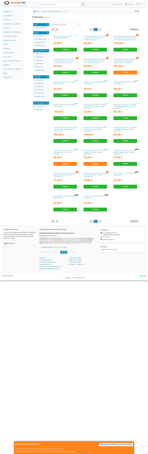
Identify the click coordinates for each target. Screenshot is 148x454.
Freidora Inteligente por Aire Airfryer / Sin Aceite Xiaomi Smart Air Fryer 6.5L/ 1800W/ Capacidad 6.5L (65, 104)
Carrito (141, 4)
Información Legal (75, 431)
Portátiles (6, 20)
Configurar (104, 444)
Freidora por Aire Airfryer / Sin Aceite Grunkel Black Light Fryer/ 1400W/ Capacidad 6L (125, 193)
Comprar (65, 71)
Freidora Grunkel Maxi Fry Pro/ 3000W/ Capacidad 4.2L (62, 59)
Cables (5, 44)
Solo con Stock (40, 28)
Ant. (91, 29)
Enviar (63, 425)
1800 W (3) (38, 57)
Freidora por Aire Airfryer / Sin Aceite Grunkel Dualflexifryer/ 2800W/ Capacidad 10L (64, 237)
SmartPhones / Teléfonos (11, 24)
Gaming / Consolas (9, 40)
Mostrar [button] (134, 29)
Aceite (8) (38, 109)
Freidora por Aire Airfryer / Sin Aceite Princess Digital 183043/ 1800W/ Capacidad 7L (125, 282)
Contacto (129, 4)
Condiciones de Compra (47, 436)
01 (95, 29)
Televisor (6, 28)
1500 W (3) (38, 63)
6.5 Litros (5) (39, 80)
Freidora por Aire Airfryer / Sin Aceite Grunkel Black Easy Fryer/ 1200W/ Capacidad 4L (95, 193)
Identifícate (117, 4)
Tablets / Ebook (8, 53)
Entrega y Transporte (76, 438)
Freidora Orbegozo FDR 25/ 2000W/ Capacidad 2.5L (95, 148)
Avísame (125, 116)
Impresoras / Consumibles (12, 32)
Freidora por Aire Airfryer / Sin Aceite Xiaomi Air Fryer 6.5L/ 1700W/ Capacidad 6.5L (64, 327)
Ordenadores (7, 12)
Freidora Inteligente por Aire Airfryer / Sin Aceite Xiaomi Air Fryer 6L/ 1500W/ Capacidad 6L (95, 59)
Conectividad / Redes (10, 36)
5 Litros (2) (38, 83)
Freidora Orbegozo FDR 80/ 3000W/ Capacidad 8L (64, 192)
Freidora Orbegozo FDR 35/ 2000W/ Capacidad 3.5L (125, 148)
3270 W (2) (38, 67)
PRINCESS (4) (39, 46)
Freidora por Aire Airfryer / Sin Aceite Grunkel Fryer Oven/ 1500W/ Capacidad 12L (95, 237)
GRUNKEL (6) (39, 42)
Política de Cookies (83, 451)
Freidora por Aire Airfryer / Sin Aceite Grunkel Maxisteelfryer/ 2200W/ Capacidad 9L (125, 237)
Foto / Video (7, 57)
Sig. (99, 29)
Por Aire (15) (39, 106)
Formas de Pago (74, 436)
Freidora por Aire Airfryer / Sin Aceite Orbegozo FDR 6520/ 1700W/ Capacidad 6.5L (64, 282)
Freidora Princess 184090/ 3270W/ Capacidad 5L (64, 370)
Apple (5, 73)
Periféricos (6, 48)
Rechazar (114, 444)
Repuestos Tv (7, 77)
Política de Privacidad (86, 416)
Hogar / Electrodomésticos (12, 61)
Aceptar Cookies (126, 444)
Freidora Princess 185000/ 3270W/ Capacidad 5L (95, 370)
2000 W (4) (38, 54)
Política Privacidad (45, 434)
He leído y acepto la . (54, 421)
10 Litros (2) (39, 93)
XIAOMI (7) (38, 36)
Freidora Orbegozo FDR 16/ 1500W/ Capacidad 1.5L (64, 148)
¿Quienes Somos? (45, 438)
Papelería (6, 65)
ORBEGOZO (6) (40, 39)
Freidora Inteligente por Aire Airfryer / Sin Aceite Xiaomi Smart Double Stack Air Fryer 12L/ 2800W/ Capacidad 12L (125, 105)
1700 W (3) (38, 60)
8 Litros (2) (38, 86)
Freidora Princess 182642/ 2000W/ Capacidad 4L (125, 326)
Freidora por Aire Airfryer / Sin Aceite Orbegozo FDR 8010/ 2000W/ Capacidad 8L (95, 282)
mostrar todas (39, 70)
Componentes (8, 16)
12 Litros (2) (39, 90)
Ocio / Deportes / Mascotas (12, 69)
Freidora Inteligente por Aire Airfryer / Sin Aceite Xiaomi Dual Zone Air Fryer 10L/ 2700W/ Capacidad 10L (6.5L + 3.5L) (125, 60)
